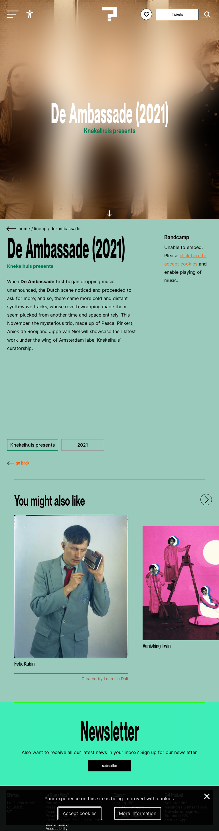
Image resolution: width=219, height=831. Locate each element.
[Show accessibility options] (30, 14)
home (24, 228)
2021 (82, 445)
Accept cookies (79, 813)
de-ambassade (65, 228)
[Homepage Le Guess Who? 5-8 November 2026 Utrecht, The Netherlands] (109, 14)
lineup (40, 228)
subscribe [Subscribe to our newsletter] (109, 765)
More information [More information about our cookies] (137, 813)
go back (18, 463)
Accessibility (57, 828)
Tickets (177, 14)
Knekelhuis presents (32, 445)
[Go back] (11, 229)
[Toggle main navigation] (11, 14)
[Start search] (206, 15)
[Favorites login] (146, 14)
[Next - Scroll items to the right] (206, 499)
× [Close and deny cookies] (207, 795)
